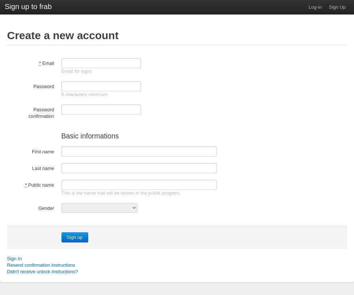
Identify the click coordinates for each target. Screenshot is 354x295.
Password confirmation (41, 113)
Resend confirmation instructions (41, 265)
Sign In (14, 258)
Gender (46, 208)
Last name (43, 168)
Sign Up (337, 7)
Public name (39, 185)
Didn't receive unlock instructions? (42, 271)
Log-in (315, 7)
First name (43, 151)
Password (43, 86)
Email (46, 63)
